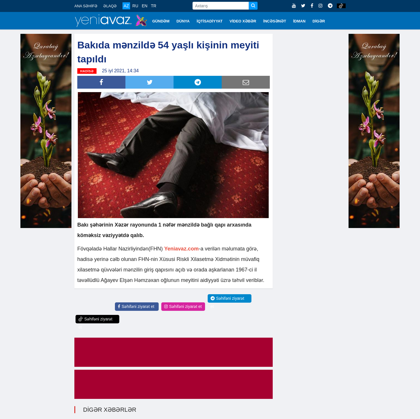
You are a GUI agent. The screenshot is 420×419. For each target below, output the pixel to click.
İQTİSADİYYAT (210, 21)
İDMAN (299, 21)
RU (135, 5)
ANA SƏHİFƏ (85, 6)
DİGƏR (319, 21)
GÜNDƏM (160, 21)
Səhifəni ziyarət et (136, 306)
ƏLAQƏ (110, 6)
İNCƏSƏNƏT (274, 21)
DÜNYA (183, 21)
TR (153, 5)
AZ (126, 5)
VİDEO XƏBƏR (243, 21)
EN (144, 5)
